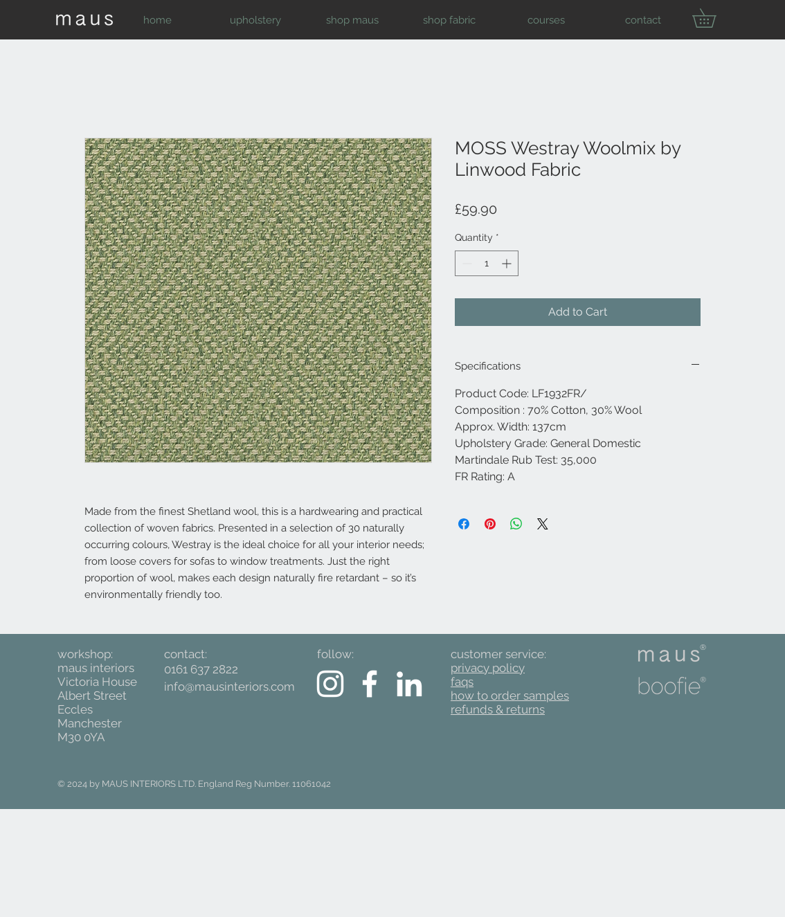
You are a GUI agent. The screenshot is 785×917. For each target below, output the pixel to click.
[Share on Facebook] (463, 524)
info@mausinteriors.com (229, 686)
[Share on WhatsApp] (516, 524)
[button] (255, 20)
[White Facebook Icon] (370, 684)
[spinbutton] (486, 263)
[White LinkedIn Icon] (409, 684)
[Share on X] (542, 524)
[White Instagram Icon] (330, 684)
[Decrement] (465, 263)
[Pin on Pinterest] (490, 524)
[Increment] (507, 263)
